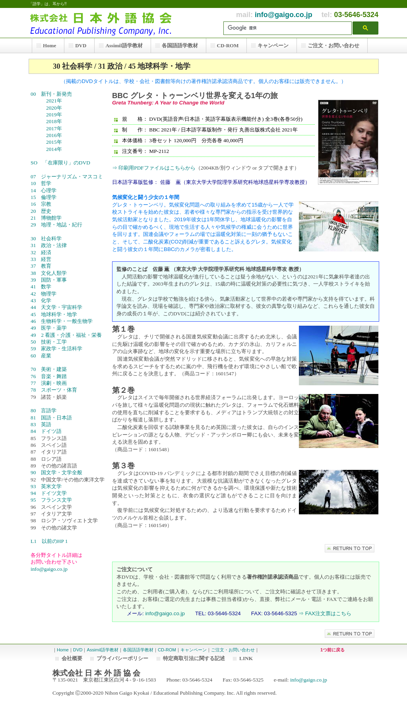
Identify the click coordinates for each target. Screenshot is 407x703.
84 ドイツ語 (46, 431)
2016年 (51, 135)
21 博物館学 (46, 218)
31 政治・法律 (49, 245)
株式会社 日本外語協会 (104, 23)
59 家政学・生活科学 (56, 349)
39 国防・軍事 (49, 280)
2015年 (51, 142)
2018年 (51, 121)
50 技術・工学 (49, 342)
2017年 (51, 128)
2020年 (51, 108)
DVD (78, 649)
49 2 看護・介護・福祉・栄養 (66, 335)
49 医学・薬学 (49, 328)
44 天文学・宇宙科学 (56, 307)
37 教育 (49, 266)
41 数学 (41, 287)
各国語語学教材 (138, 649)
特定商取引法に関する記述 (194, 658)
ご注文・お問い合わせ (233, 649)
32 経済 (49, 252)
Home (63, 649)
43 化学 (41, 300)
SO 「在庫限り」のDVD (60, 163)
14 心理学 (49, 190)
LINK (246, 658)
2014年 (51, 149)
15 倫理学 (49, 197)
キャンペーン (193, 649)
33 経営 (49, 259)
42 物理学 (49, 294)
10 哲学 (49, 183)
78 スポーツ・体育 (54, 390)
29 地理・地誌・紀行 (56, 225)
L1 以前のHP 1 (49, 541)
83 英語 (49, 424)
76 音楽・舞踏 (49, 376)
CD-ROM (167, 649)
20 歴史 (49, 211)
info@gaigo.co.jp (283, 15)
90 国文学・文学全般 (64, 472)
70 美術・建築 (49, 369)
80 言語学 (49, 410)
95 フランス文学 (51, 500)
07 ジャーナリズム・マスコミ (67, 177)
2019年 (51, 115)
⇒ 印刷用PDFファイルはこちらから (154, 168)
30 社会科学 (49, 238)
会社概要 (72, 658)
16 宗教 (49, 204)
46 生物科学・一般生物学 (62, 321)
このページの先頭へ (349, 548)
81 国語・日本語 (51, 418)
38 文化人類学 (49, 273)
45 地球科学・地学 (54, 314)
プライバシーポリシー (122, 658)
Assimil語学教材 (102, 649)
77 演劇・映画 (49, 383)
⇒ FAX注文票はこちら (324, 613)
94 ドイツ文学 (49, 493)
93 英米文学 (49, 486)
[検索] (289, 28)
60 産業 (49, 356)
